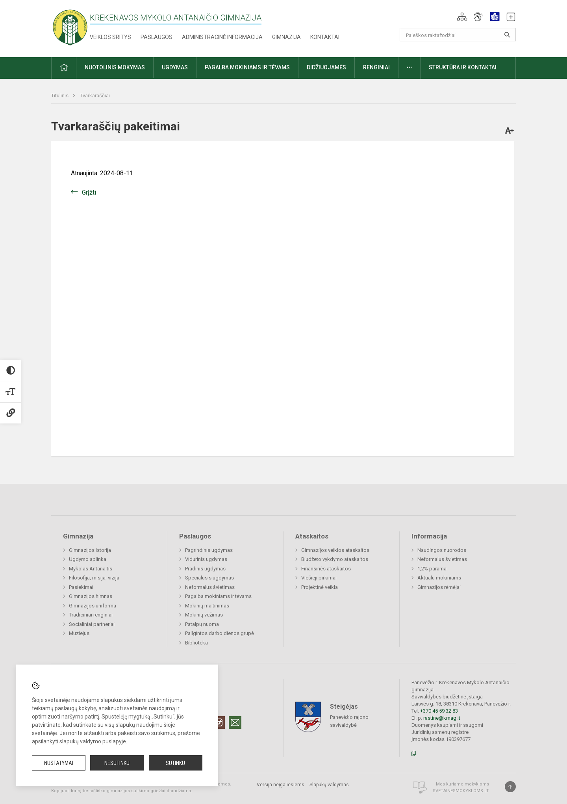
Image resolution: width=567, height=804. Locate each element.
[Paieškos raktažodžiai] (458, 34)
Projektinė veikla (319, 587)
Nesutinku (117, 763)
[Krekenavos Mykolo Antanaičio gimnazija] (70, 27)
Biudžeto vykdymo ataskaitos (334, 559)
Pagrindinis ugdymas (209, 550)
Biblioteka (196, 643)
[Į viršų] (510, 786)
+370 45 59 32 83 (439, 711)
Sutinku (175, 763)
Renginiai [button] (376, 67)
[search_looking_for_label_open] (507, 34)
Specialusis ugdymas (209, 578)
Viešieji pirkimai (319, 578)
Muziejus (79, 633)
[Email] (235, 722)
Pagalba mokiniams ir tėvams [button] (247, 67)
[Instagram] (218, 722)
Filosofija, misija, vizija (94, 578)
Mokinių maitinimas (207, 606)
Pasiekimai (81, 587)
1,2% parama (432, 569)
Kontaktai (324, 37)
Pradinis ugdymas (205, 569)
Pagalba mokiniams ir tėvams (218, 596)
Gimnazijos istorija (90, 550)
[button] (462, 16)
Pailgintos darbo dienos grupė (219, 633)
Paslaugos (156, 37)
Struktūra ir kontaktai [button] (463, 67)
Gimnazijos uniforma (92, 606)
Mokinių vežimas (204, 615)
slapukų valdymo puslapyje (92, 741)
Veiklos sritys (110, 37)
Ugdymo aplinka (87, 559)
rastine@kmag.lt (441, 718)
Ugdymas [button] (175, 67)
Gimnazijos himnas (90, 596)
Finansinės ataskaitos (326, 569)
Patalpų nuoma (202, 624)
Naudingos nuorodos (441, 550)
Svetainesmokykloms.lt (461, 790)
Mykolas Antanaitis (90, 569)
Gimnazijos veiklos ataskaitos (335, 550)
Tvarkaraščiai (95, 95)
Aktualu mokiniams (439, 578)
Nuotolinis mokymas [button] (115, 67)
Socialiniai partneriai (92, 624)
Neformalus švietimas (210, 587)
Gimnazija (286, 37)
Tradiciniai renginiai (91, 615)
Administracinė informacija (222, 37)
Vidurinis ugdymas (206, 559)
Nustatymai (58, 763)
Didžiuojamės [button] (326, 67)
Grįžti (89, 192)
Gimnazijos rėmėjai (439, 587)
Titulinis (60, 95)
